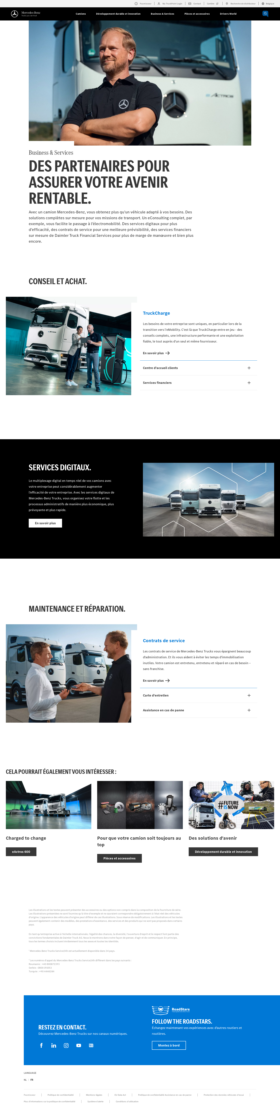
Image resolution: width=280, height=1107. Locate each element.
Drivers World (228, 14)
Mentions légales (94, 1094)
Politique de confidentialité (61, 1094)
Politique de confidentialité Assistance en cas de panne (164, 1094)
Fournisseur (29, 1094)
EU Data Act (120, 1094)
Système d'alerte (95, 1101)
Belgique (268, 3)
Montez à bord (169, 1045)
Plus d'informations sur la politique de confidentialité (49, 1101)
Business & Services (162, 14)
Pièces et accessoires (197, 14)
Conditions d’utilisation (127, 1101)
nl (25, 1080)
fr (31, 1080)
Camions (81, 14)
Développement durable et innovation (118, 14)
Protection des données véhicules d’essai (224, 1094)
